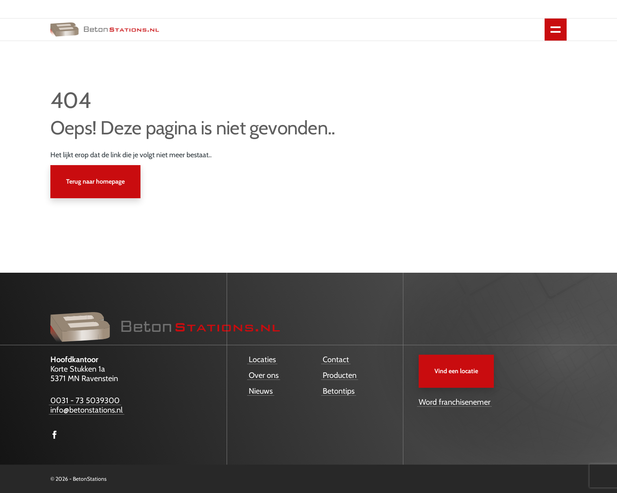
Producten (340, 375)
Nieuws (261, 391)
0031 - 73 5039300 (85, 400)
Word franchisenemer (454, 402)
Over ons (264, 375)
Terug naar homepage (95, 181)
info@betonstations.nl (86, 410)
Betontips (339, 391)
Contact (336, 359)
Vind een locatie (456, 371)
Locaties (262, 359)
